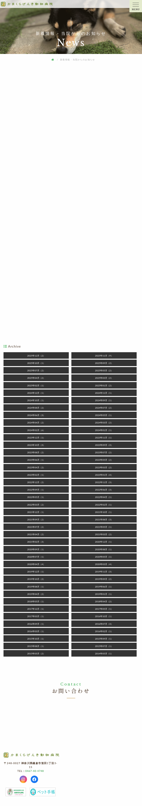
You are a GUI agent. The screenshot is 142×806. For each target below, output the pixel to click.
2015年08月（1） (36, 646)
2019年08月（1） (36, 586)
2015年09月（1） (104, 638)
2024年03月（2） (104, 422)
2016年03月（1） (36, 631)
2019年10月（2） (36, 579)
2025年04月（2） (36, 377)
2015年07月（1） (104, 646)
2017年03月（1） (36, 616)
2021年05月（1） (104, 527)
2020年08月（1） (104, 549)
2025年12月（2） (36, 355)
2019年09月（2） (104, 579)
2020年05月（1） (104, 556)
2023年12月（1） (36, 437)
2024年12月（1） (36, 393)
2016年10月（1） (104, 616)
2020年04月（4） (36, 564)
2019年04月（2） (36, 594)
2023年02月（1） (36, 474)
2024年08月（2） (36, 407)
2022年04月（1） (104, 497)
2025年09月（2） (104, 363)
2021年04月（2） (36, 534)
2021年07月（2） (36, 527)
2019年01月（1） (104, 594)
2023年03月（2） (104, 467)
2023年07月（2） (104, 452)
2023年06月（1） (36, 459)
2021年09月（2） (36, 519)
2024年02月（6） (36, 430)
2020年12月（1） (104, 541)
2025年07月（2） (36, 370)
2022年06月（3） (104, 489)
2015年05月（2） (36, 653)
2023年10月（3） (36, 445)
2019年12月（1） (36, 571)
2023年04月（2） (36, 467)
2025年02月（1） (36, 385)
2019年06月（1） (104, 586)
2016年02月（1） (104, 631)
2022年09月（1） (36, 489)
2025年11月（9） (104, 355)
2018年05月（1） (36, 601)
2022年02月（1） (104, 504)
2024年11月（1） (104, 393)
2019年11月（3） (104, 571)
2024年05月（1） (104, 415)
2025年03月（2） (104, 377)
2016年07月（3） (104, 623)
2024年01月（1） (104, 430)
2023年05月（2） (104, 459)
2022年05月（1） (36, 497)
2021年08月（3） (104, 519)
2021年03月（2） (104, 534)
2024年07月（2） (104, 407)
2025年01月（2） (104, 385)
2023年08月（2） (36, 452)
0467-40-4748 (35, 771)
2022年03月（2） (36, 504)
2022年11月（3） (104, 482)
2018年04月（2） (104, 601)
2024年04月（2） (36, 422)
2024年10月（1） (36, 400)
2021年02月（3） (36, 541)
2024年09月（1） (104, 400)
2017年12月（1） (36, 608)
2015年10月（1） (36, 638)
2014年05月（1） (104, 653)
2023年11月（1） (104, 437)
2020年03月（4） (104, 564)
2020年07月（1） (36, 556)
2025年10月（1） (36, 363)
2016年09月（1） (36, 623)
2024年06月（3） (36, 415)
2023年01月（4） (104, 474)
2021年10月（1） (104, 512)
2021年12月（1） (36, 512)
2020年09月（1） (36, 549)
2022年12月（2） (36, 482)
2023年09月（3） (104, 445)
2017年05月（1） (104, 608)
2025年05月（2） (104, 370)
